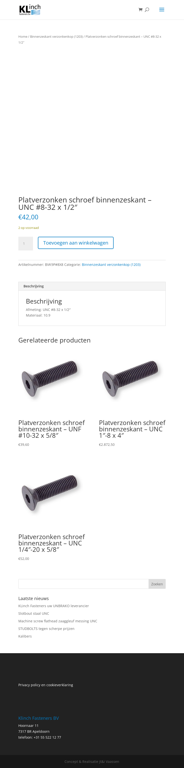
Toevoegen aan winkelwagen (75, 242)
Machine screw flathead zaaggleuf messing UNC (57, 621)
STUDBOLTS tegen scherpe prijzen (46, 628)
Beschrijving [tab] (33, 286)
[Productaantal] (25, 243)
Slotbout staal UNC (33, 613)
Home (22, 36)
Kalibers (25, 636)
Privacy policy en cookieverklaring (45, 685)
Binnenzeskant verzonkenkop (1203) (56, 36)
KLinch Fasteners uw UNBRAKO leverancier (53, 605)
